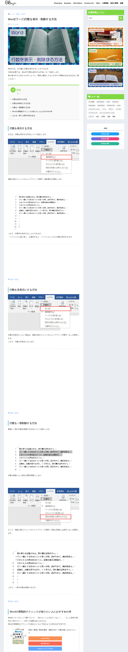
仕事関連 (105, 3)
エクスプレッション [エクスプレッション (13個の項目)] (94, 109)
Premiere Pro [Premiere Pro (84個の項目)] (111, 105)
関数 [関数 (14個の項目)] (114, 116)
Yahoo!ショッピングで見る (37, 643)
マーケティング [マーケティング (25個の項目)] (93, 113)
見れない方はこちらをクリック (20, 650)
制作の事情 (114, 3)
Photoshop (58, 3)
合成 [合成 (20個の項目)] (97, 116)
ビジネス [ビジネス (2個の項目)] (118, 109)
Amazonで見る (37, 638)
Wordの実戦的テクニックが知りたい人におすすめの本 (32, 111)
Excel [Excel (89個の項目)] (108, 102)
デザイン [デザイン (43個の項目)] (111, 109)
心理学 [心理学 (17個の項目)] (103, 116)
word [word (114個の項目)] (118, 105)
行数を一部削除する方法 (21, 107)
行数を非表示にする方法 (21, 103)
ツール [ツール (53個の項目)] (104, 109)
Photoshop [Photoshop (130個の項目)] (92, 105)
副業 (121, 3)
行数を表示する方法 (19, 99)
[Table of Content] (18, 93)
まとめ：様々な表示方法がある (23, 115)
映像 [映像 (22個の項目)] (109, 116)
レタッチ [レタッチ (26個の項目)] (91, 116)
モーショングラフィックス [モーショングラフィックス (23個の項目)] (107, 113)
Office (98, 3)
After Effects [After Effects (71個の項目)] (100, 102)
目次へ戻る (13, 279)
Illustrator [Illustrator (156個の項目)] (115, 102)
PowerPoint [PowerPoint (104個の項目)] (101, 105)
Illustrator (67, 3)
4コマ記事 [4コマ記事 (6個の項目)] (91, 102)
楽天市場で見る (57, 638)
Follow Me (105, 134)
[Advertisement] (43, 263)
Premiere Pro (89, 3)
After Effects (77, 3)
